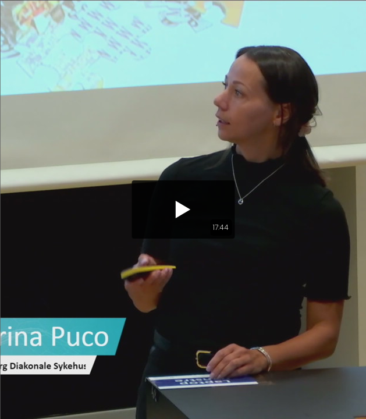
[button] (183, 209)
